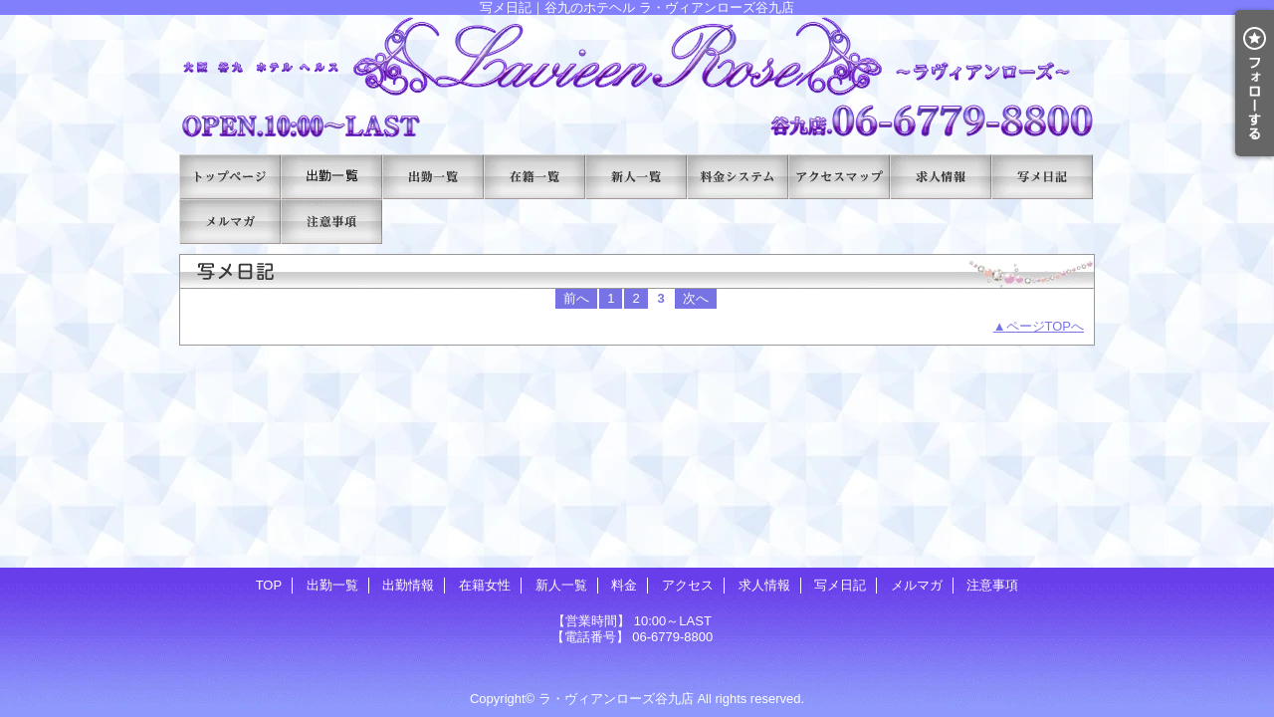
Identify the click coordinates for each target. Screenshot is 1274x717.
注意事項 (331, 221)
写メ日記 (1042, 176)
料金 (737, 176)
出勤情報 (433, 176)
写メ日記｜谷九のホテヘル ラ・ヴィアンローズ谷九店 (637, 77)
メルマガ (230, 221)
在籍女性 (534, 176)
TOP (230, 176)
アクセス (839, 176)
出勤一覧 (331, 176)
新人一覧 (636, 176)
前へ (576, 298)
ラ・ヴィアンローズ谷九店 (616, 698)
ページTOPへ (1045, 326)
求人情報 (940, 176)
